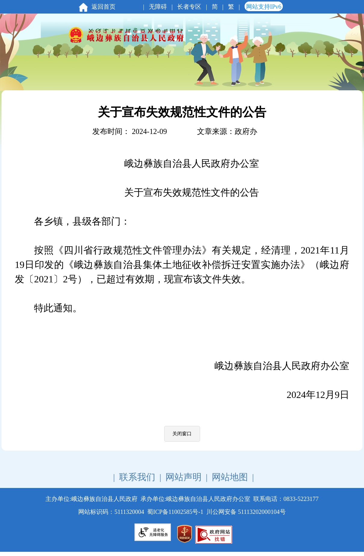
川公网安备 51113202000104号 (246, 511)
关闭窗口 (182, 433)
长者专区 (189, 6)
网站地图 (230, 477)
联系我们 (137, 477)
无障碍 (158, 6)
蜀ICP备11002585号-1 (175, 511)
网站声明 (183, 477)
